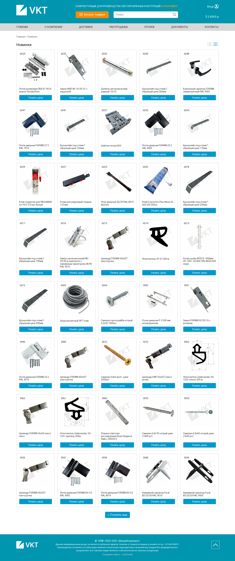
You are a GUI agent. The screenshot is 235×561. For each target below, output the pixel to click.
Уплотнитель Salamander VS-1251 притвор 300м (75, 434)
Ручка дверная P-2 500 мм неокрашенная (156, 322)
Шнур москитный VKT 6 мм (74, 320)
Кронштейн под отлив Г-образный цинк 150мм (73, 146)
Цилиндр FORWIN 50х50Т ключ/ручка (114, 260)
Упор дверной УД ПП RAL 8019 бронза (117, 203)
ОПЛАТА (149, 27)
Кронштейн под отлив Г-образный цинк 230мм (196, 203)
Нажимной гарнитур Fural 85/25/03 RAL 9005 (196, 494)
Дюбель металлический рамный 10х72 (114, 90)
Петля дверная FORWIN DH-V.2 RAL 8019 (117, 494)
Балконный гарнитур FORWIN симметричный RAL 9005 (198, 90)
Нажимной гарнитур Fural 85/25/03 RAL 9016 (155, 494)
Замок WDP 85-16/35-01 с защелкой (73, 90)
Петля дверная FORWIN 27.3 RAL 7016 (34, 146)
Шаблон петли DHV (111, 145)
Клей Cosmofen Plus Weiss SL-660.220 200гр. (158, 203)
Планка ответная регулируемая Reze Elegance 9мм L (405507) (116, 436)
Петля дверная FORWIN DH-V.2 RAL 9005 (76, 494)
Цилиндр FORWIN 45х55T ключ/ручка (32, 494)
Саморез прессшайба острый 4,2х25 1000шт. (117, 322)
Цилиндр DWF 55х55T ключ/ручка (157, 378)
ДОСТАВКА (86, 27)
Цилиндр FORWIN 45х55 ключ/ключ (35, 434)
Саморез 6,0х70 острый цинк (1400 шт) (157, 434)
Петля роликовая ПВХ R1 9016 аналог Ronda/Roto (35, 90)
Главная (22, 27)
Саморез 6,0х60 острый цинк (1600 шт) (198, 434)
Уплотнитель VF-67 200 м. (156, 259)
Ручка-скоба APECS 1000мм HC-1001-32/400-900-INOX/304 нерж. (199, 261)
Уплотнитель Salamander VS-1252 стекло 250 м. (198, 378)
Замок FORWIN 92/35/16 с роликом (196, 322)
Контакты (212, 27)
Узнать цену (35, 97)
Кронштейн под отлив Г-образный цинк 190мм (32, 260)
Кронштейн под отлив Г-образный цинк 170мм (196, 146)
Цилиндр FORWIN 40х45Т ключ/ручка (73, 378)
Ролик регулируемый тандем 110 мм (75, 203)
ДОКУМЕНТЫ (179, 27)
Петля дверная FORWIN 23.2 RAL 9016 (34, 378)
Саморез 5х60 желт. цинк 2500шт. (114, 378)
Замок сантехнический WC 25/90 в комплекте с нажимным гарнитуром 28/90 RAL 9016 (76, 262)
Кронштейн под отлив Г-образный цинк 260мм (155, 90)
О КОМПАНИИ (53, 27)
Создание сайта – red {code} (117, 554)
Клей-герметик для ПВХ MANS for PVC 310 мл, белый (35, 203)
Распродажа (118, 27)
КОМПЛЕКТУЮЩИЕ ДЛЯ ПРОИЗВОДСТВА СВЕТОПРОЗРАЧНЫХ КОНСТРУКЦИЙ (118, 6)
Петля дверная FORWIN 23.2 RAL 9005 (157, 146)
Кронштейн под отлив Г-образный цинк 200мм (32, 322)
